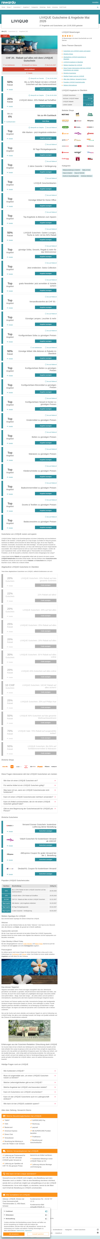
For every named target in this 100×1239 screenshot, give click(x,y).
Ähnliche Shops (68, 54)
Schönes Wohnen (86, 176)
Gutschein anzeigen (45, 831)
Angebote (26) (23, 31)
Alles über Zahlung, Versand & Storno (74, 79)
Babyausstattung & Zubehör (71, 170)
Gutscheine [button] (16, 7)
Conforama (15, 954)
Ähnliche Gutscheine (69, 73)
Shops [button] (9, 7)
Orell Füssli (62, 7)
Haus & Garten (67, 173)
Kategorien (35, 7)
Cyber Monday (27, 944)
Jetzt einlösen (29, 69)
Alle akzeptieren (14, 1234)
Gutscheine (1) (12, 31)
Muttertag (42, 7)
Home (3, 7)
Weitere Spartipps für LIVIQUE (72, 65)
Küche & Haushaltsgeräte (71, 176)
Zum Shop (45, 121)
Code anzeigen (46, 585)
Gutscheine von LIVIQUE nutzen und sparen (76, 51)
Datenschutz (20, 1230)
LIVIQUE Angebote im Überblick (73, 62)
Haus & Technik (79, 173)
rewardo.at (58, 1233)
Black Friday (39, 944)
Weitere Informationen (70, 85)
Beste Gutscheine (80, 1229)
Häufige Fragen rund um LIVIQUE (73, 76)
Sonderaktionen (57, 1229)
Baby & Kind (86, 170)
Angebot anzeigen (46, 89)
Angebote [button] (26, 7)
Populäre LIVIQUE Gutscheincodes (74, 82)
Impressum (28, 1230)
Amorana (55, 7)
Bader (49, 7)
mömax (24, 954)
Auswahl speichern (38, 1234)
